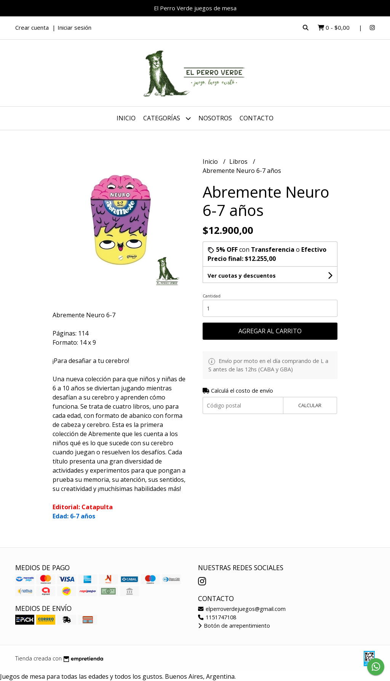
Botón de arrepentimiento (234, 625)
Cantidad (212, 296)
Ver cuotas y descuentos (242, 275)
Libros (239, 161)
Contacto (256, 118)
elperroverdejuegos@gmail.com (242, 608)
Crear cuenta (32, 27)
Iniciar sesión (74, 27)
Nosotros (215, 118)
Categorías (167, 118)
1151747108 (217, 617)
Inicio (126, 118)
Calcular (309, 405)
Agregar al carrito (270, 331)
